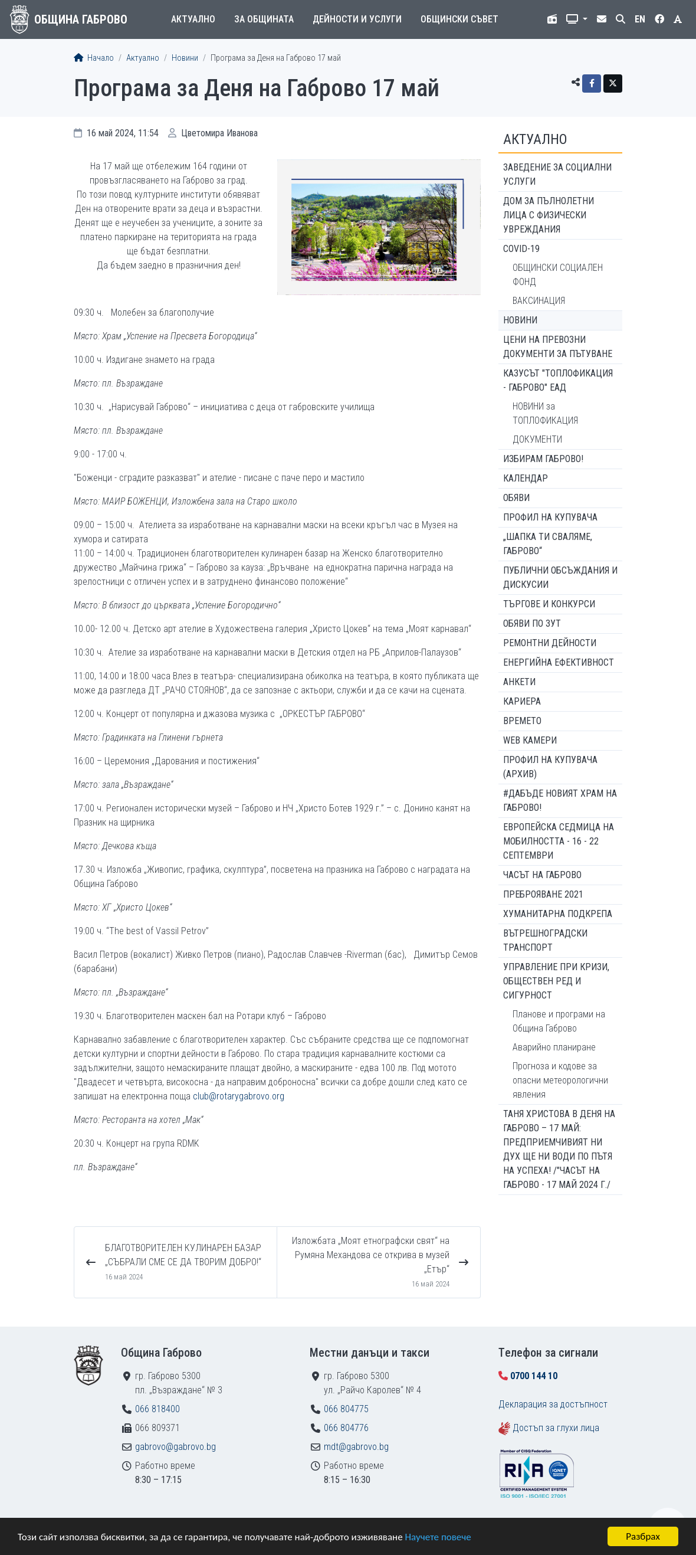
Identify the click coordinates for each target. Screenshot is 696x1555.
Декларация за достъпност (553, 1404)
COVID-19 (521, 248)
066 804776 (346, 1427)
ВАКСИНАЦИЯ (539, 300)
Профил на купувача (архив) (550, 767)
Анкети (519, 682)
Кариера (522, 701)
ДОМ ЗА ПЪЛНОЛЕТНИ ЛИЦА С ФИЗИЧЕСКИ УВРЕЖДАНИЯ (548, 215)
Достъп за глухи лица (556, 1427)
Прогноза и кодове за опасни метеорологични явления (560, 1080)
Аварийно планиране (554, 1047)
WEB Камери (530, 740)
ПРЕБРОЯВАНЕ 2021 (543, 894)
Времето (522, 720)
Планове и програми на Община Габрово (559, 1021)
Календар (525, 478)
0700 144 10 (533, 1376)
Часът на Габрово (542, 874)
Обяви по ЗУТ (532, 623)
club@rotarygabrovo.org (238, 1096)
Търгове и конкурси (549, 604)
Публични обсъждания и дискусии (560, 577)
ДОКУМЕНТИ (537, 439)
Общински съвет (459, 19)
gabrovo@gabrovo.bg (175, 1446)
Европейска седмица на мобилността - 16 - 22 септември (558, 841)
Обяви (516, 497)
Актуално (193, 19)
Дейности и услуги (357, 19)
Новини (185, 58)
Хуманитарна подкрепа (557, 913)
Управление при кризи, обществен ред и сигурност (556, 981)
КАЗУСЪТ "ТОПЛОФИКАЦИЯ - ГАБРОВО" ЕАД (558, 380)
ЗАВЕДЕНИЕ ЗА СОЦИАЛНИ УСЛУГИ (557, 174)
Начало (94, 58)
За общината (264, 19)
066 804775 (346, 1409)
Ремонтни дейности (549, 643)
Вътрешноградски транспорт (545, 940)
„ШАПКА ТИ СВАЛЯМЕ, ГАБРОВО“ (547, 543)
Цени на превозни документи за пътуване (557, 346)
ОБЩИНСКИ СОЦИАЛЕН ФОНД (558, 274)
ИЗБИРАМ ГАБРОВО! (543, 458)
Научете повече (438, 1537)
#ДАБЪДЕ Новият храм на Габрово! (560, 800)
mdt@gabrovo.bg (356, 1446)
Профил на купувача (550, 517)
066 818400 (157, 1409)
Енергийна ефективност (558, 662)
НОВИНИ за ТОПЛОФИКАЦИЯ (545, 413)
